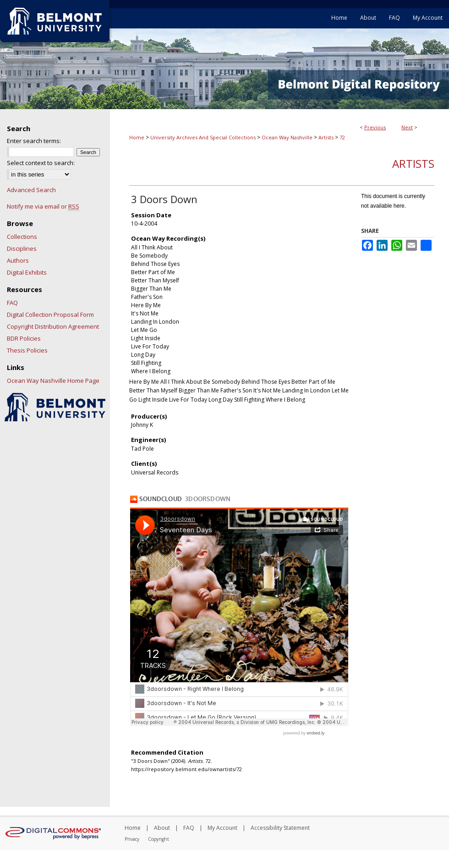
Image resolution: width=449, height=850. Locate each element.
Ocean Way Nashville (287, 137)
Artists (326, 137)
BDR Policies (24, 338)
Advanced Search (31, 190)
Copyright (158, 839)
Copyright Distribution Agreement (53, 326)
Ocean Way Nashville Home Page (53, 380)
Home (136, 137)
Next (407, 127)
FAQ (12, 302)
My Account (222, 828)
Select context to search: (41, 163)
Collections (22, 236)
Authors (18, 260)
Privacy (132, 839)
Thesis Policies (27, 350)
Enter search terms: (34, 141)
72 (342, 137)
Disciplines (22, 248)
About (162, 828)
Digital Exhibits (27, 272)
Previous (375, 127)
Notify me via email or (43, 206)
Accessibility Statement (280, 828)
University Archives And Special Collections (203, 137)
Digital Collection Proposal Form (50, 314)
